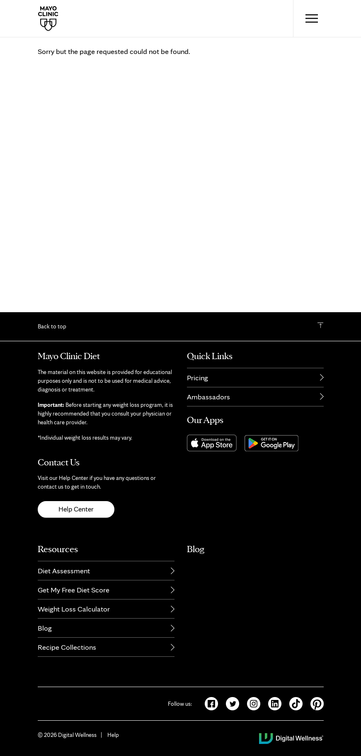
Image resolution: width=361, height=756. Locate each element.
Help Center (76, 514)
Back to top (52, 331)
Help (113, 739)
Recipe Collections (67, 651)
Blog (45, 632)
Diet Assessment (64, 575)
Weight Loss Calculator (74, 613)
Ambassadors (208, 401)
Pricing (197, 382)
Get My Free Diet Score (73, 594)
